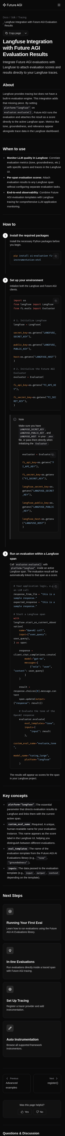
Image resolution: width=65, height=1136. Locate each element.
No (39, 1111)
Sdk (13, 17)
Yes (25, 1111)
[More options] (25, 33)
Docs (5, 17)
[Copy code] (56, 256)
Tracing (22, 17)
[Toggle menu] (59, 5)
